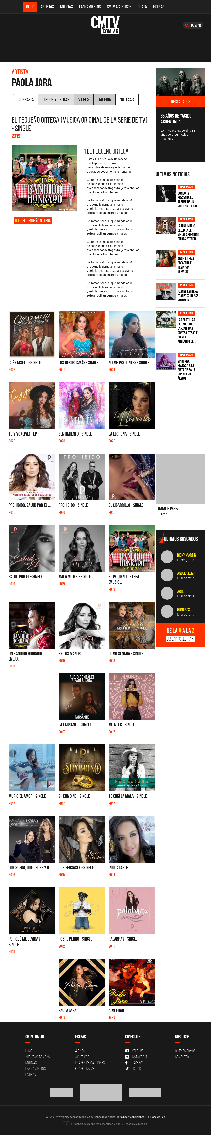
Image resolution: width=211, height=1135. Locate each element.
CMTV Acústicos (119, 6)
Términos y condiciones (130, 1117)
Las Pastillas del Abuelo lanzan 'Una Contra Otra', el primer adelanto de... (188, 330)
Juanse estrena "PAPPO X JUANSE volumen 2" (188, 295)
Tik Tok (133, 1068)
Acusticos (82, 1057)
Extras (158, 6)
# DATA (80, 1051)
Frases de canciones (90, 1062)
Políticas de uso (155, 1117)
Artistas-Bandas (37, 1057)
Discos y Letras (55, 99)
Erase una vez (85, 1068)
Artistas (47, 6)
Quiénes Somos (185, 1051)
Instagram (136, 1057)
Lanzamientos (90, 6)
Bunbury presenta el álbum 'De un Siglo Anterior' (187, 199)
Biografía (26, 99)
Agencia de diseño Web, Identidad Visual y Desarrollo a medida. (105, 1124)
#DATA (142, 6)
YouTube (134, 1051)
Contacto (182, 1057)
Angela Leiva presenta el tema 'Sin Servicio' (186, 265)
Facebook (135, 1062)
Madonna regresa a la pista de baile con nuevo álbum (186, 370)
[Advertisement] (183, 415)
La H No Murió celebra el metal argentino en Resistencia (188, 232)
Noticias (66, 6)
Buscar (193, 25)
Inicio (30, 6)
